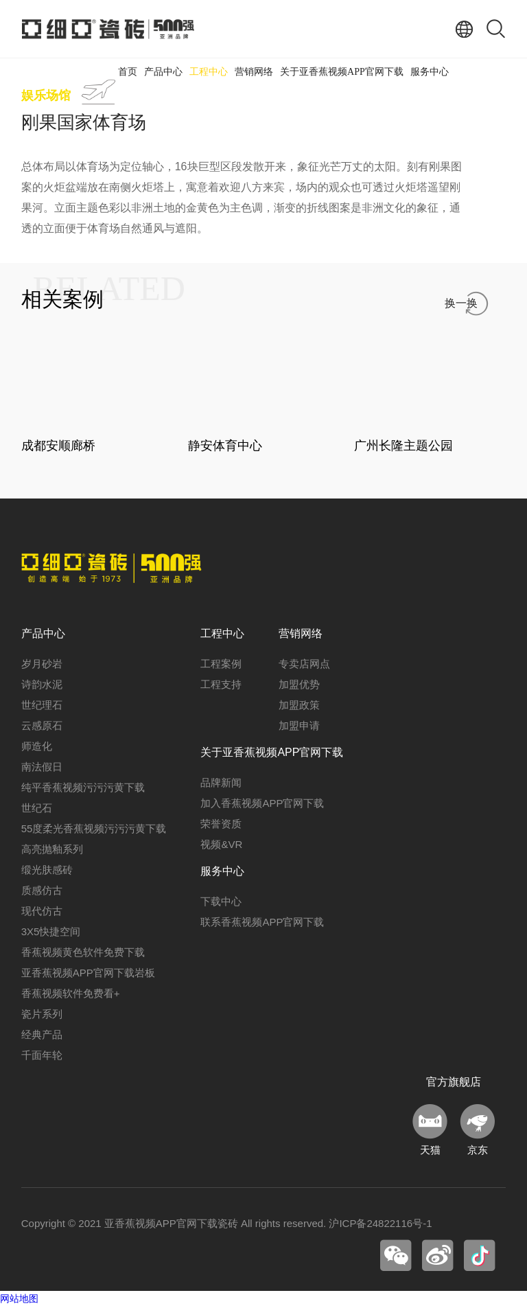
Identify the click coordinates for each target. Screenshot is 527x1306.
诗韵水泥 (41, 684)
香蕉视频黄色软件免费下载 (83, 952)
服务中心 (429, 72)
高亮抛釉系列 (52, 849)
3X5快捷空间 (51, 931)
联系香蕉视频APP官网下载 (262, 922)
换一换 (461, 303)
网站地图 (19, 1298)
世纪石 (36, 808)
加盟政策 (299, 705)
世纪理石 (41, 705)
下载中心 (221, 901)
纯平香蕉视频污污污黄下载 (83, 787)
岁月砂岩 (41, 663)
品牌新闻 (221, 782)
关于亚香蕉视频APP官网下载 (341, 72)
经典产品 (41, 1034)
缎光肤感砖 (47, 869)
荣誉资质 (221, 823)
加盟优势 (299, 684)
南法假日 (41, 766)
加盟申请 (299, 725)
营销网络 (254, 72)
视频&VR (221, 844)
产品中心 (163, 72)
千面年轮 (41, 1055)
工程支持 (221, 684)
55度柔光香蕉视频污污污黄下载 (94, 828)
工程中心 (208, 72)
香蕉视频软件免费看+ (70, 993)
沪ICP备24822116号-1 (380, 1223)
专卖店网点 (304, 663)
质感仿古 (41, 890)
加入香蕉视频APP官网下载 (262, 803)
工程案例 (221, 663)
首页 (127, 72)
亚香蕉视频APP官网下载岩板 (88, 972)
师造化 (36, 746)
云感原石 (41, 725)
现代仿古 (41, 911)
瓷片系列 (41, 1014)
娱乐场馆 (46, 95)
